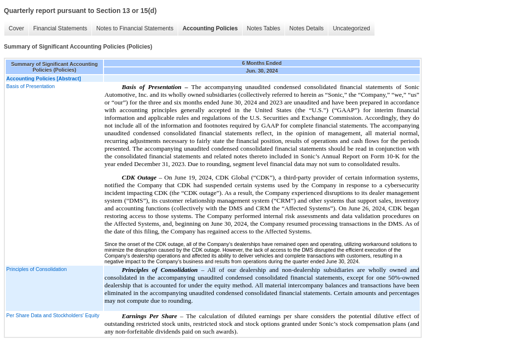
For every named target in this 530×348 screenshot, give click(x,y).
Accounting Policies (210, 28)
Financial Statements (60, 28)
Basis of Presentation (30, 86)
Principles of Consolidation (36, 269)
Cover (16, 28)
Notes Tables (263, 28)
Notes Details (306, 28)
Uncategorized (351, 28)
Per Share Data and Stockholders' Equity (52, 315)
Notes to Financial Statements (134, 28)
